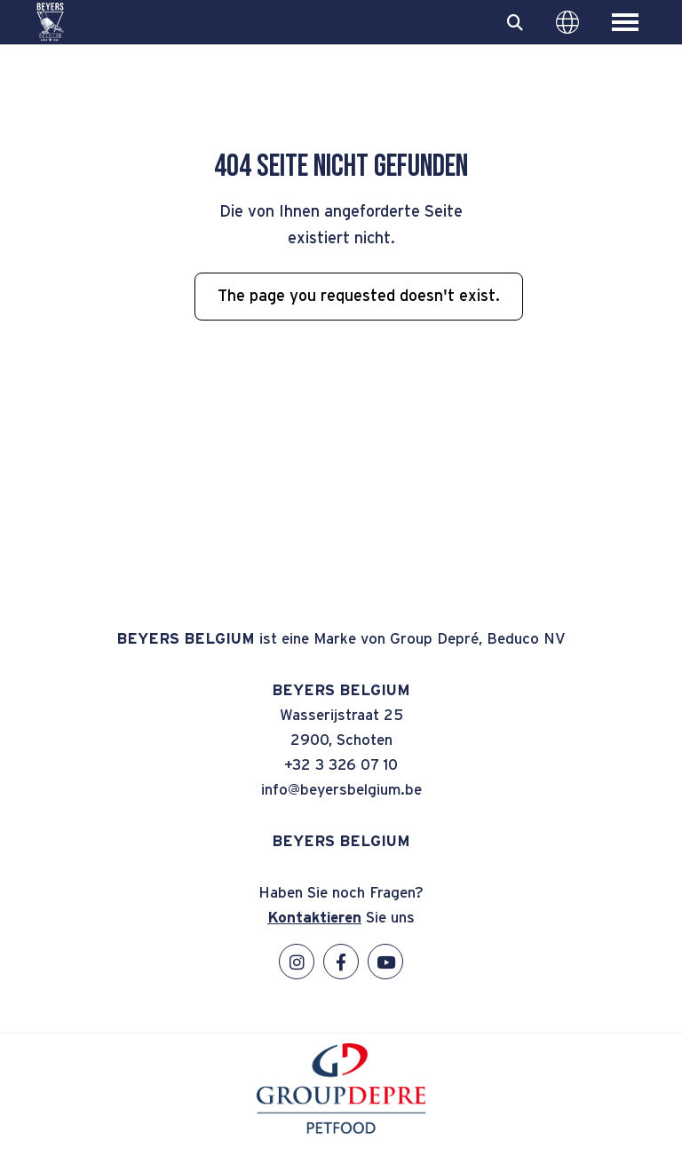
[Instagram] (296, 961)
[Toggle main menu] (625, 22)
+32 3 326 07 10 (341, 764)
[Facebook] (341, 961)
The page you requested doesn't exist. (359, 297)
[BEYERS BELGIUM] (50, 22)
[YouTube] (385, 961)
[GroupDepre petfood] (341, 1129)
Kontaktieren (314, 917)
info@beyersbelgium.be (341, 789)
